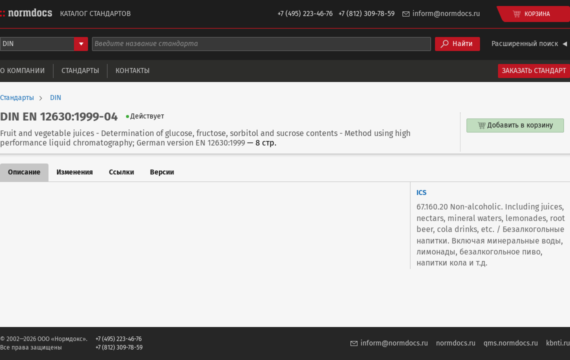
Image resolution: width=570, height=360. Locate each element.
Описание (24, 172)
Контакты (133, 70)
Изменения (74, 172)
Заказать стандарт (534, 70)
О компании (22, 70)
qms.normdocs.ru (511, 343)
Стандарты (80, 70)
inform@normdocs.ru (446, 14)
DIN (56, 98)
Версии (162, 172)
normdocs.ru (456, 343)
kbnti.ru (558, 343)
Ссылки (121, 172)
